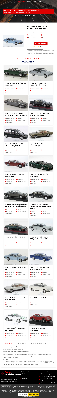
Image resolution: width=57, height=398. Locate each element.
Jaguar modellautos (19, 10)
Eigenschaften (21, 349)
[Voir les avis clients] (11, 18)
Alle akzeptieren (34, 394)
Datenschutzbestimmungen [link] (28, 396)
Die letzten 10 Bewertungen (39, 349)
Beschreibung (8, 349)
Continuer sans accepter (6, 385)
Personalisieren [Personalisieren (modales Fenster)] (23, 394)
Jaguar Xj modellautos (33, 10)
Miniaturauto (8, 10)
